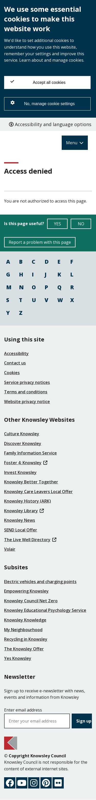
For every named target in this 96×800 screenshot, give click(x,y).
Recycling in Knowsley (25, 639)
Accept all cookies (38, 82)
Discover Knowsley (22, 443)
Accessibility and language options (50, 124)
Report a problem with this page (40, 242)
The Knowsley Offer (24, 649)
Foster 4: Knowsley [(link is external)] (25, 462)
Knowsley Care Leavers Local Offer (38, 491)
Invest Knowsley (20, 472)
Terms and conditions (25, 392)
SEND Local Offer (20, 530)
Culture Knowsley (21, 434)
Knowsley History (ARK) (27, 501)
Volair (9, 549)
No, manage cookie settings (42, 103)
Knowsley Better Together (31, 482)
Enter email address (23, 710)
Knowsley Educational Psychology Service (45, 610)
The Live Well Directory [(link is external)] (30, 539)
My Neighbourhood (23, 629)
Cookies (12, 372)
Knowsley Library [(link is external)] (24, 511)
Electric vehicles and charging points (40, 581)
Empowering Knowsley (26, 591)
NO (84, 225)
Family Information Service (30, 453)
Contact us (15, 363)
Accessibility (16, 353)
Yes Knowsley (17, 658)
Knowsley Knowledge (25, 620)
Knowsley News (19, 520)
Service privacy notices (27, 382)
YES (61, 225)
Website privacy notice (27, 401)
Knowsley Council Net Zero (31, 601)
